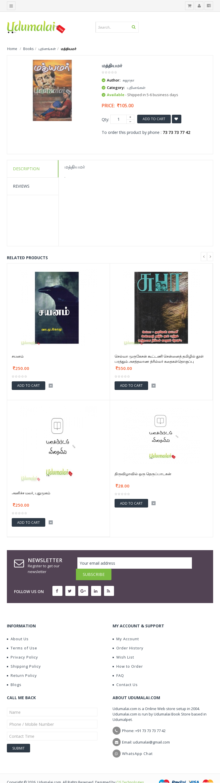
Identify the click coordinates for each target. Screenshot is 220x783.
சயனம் (17, 356)
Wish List (123, 645)
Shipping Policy (24, 654)
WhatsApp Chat (137, 742)
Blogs (14, 673)
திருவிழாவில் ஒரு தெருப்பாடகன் (143, 473)
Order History (128, 636)
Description (26, 168)
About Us (18, 627)
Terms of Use (22, 636)
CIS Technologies (130, 770)
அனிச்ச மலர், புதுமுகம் (31, 492)
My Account (126, 627)
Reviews (21, 186)
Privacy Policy (22, 645)
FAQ (118, 664)
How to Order (128, 654)
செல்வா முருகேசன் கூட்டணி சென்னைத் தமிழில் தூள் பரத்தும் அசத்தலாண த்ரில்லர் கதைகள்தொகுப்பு (159, 359)
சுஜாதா (128, 80)
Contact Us (125, 673)
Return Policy (22, 664)
